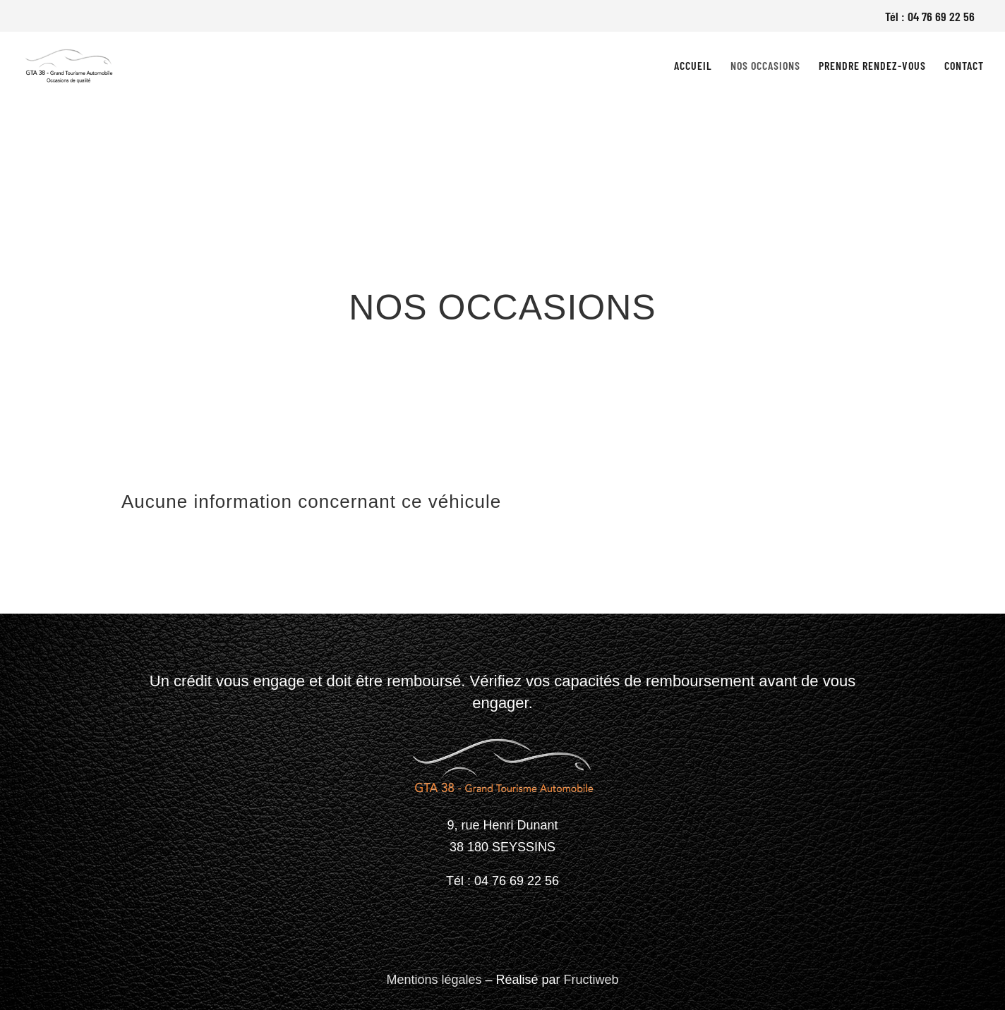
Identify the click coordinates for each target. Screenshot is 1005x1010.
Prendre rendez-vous (872, 66)
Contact (964, 66)
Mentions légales (433, 980)
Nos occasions (765, 66)
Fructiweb (591, 980)
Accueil (693, 66)
